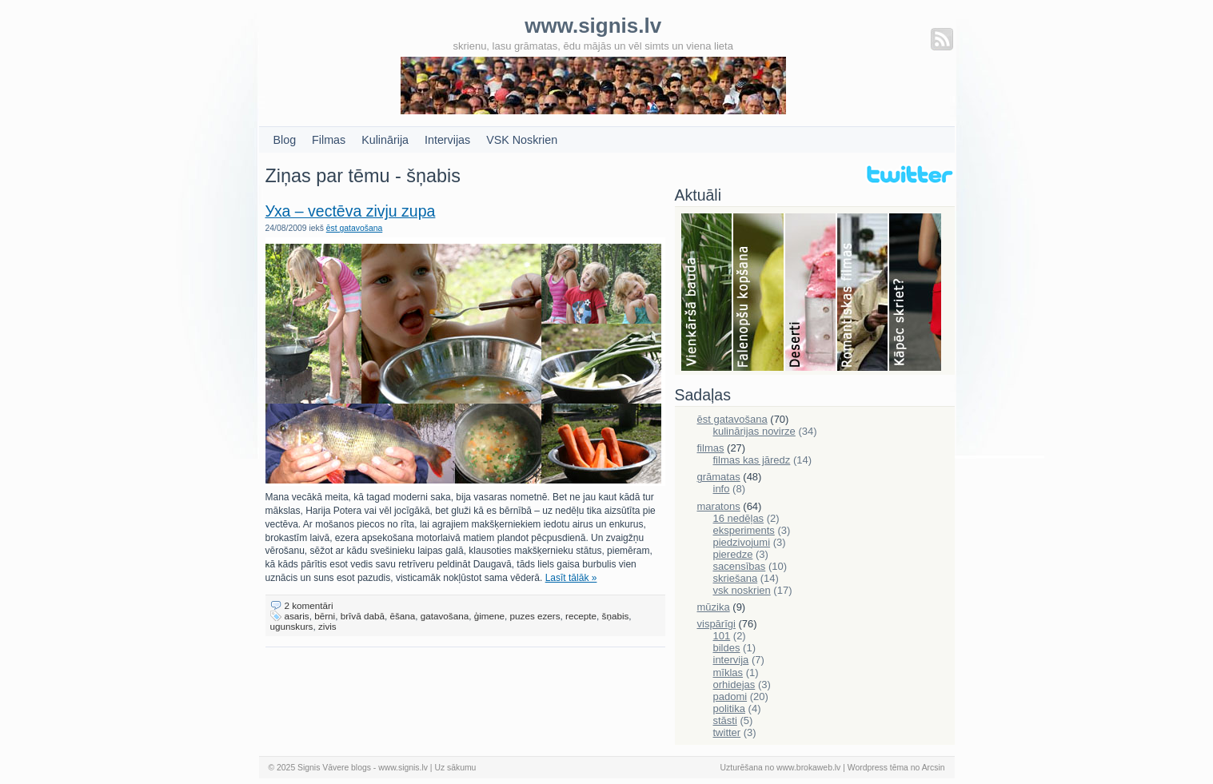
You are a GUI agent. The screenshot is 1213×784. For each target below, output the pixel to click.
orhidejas (734, 684)
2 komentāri (309, 605)
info (721, 489)
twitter (727, 732)
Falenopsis (759, 293)
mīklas (728, 673)
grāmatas (718, 477)
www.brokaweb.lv (808, 767)
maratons (718, 506)
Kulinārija (385, 139)
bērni (324, 616)
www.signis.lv (403, 767)
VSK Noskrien (521, 139)
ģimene (489, 616)
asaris (297, 616)
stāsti (725, 720)
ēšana (402, 616)
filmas (710, 448)
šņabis (615, 616)
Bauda (707, 293)
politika (729, 708)
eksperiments (744, 530)
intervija (731, 660)
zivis (327, 626)
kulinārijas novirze (754, 431)
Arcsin (933, 767)
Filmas (328, 139)
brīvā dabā (363, 616)
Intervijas (447, 139)
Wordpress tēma (878, 767)
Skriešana (915, 293)
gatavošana (445, 616)
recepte (581, 616)
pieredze (733, 554)
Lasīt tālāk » (571, 577)
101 (722, 636)
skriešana (735, 578)
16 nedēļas (738, 518)
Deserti (811, 293)
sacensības (739, 566)
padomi (730, 696)
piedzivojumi (742, 542)
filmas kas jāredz (752, 460)
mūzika (713, 607)
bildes (726, 648)
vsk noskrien (742, 590)
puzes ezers (535, 616)
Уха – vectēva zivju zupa (350, 211)
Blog (285, 139)
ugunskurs (291, 626)
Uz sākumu (455, 767)
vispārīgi (716, 624)
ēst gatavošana (354, 228)
